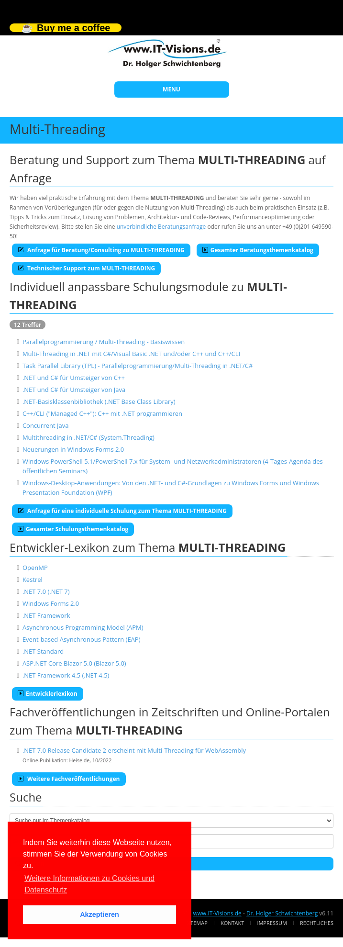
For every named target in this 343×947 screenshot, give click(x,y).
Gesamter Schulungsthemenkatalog (73, 529)
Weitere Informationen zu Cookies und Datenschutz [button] (89, 884)
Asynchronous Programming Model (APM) (83, 627)
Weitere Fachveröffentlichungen (69, 779)
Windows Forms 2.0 (50, 603)
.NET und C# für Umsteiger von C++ (73, 377)
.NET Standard (43, 651)
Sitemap (197, 922)
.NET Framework (46, 615)
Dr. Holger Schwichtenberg (282, 913)
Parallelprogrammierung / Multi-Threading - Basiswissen (103, 341)
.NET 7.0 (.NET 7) (46, 591)
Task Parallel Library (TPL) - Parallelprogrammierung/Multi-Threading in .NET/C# (137, 365)
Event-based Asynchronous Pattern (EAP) (81, 639)
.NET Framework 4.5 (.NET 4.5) (66, 675)
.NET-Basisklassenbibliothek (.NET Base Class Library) (99, 401)
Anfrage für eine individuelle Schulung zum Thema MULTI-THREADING (122, 511)
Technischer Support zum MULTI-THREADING (86, 268)
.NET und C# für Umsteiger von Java (73, 389)
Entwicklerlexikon (47, 694)
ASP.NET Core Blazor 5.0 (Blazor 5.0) (74, 663)
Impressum (272, 922)
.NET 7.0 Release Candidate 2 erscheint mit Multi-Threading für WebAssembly (134, 750)
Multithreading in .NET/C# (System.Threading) (88, 437)
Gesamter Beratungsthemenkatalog (257, 250)
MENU (171, 89)
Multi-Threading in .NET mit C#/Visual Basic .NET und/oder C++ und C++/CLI (131, 353)
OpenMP (35, 567)
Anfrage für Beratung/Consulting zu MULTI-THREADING (101, 250)
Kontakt (232, 922)
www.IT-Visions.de (217, 913)
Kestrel (32, 579)
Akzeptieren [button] (99, 914)
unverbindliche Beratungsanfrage (161, 227)
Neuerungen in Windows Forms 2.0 (73, 449)
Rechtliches (316, 922)
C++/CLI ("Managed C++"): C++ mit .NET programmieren (102, 413)
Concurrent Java (45, 425)
